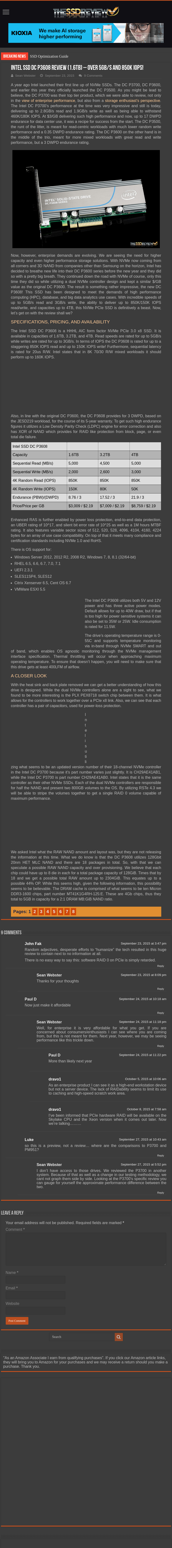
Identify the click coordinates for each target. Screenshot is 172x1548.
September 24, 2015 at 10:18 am (143, 999)
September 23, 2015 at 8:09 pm (143, 975)
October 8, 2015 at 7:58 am (147, 1109)
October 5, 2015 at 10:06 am (145, 1079)
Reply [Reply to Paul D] (160, 1012)
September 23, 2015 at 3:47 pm (143, 943)
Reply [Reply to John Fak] (160, 966)
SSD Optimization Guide (49, 56)
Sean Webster (25, 75)
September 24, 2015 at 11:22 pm (143, 1055)
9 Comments (93, 75)
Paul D (31, 999)
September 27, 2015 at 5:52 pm (143, 1164)
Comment (15, 1229)
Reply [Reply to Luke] (160, 1155)
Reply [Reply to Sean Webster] (160, 988)
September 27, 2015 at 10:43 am (143, 1139)
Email (12, 1288)
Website (13, 1304)
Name (12, 1273)
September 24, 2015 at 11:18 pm (143, 1022)
